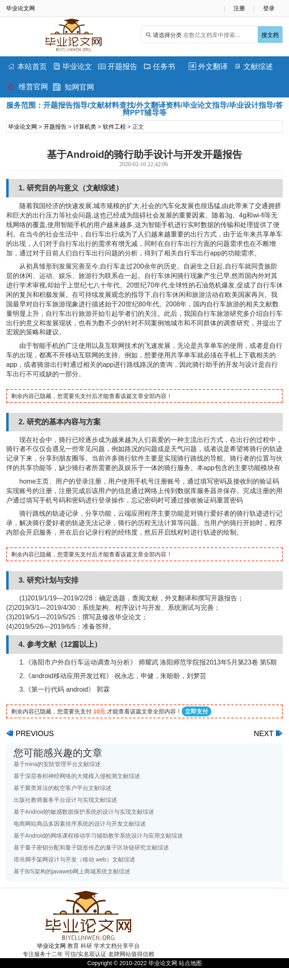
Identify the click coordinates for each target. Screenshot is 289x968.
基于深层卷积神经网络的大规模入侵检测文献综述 (77, 776)
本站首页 (27, 67)
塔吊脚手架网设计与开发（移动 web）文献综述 (74, 859)
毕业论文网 (22, 126)
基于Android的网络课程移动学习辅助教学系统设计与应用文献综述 (98, 835)
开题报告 (117, 67)
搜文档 (270, 35)
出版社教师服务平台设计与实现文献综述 (65, 800)
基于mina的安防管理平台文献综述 (57, 764)
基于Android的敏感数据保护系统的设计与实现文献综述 (84, 811)
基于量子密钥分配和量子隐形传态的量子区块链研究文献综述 (91, 847)
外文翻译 (208, 67)
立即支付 (196, 711)
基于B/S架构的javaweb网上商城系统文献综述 (72, 871)
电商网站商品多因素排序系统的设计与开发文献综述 (80, 823)
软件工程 (114, 126)
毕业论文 (72, 67)
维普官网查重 (28, 89)
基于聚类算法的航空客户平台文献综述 (62, 788)
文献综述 (253, 67)
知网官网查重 (73, 89)
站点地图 (190, 963)
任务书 (159, 67)
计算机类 (84, 126)
